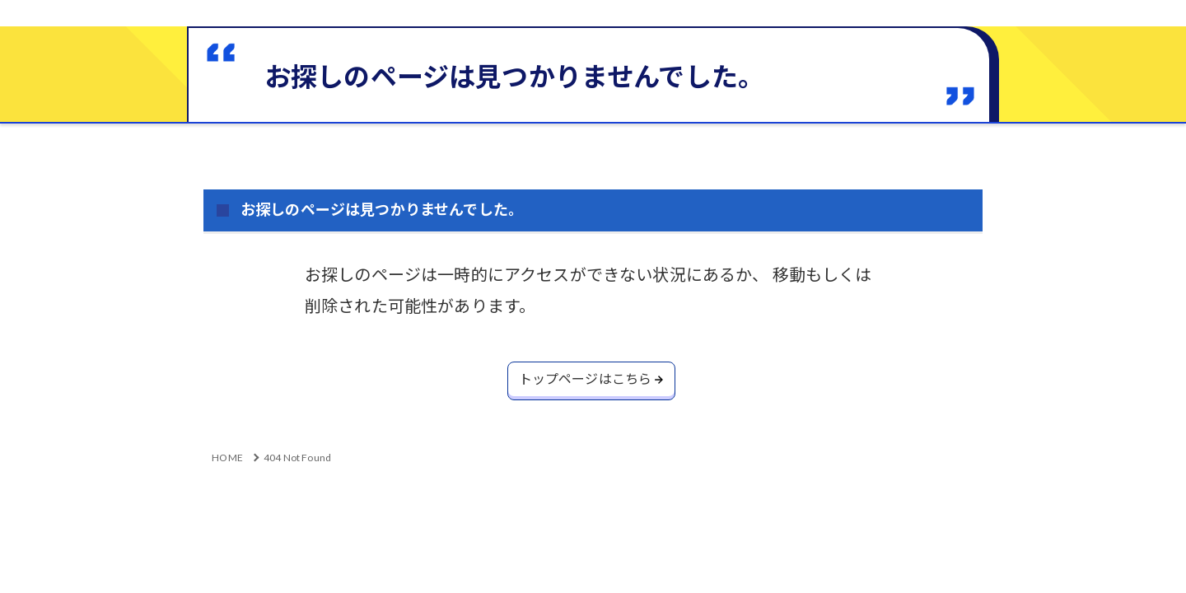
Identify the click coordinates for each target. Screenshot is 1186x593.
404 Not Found (297, 460)
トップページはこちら (584, 380)
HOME (227, 460)
